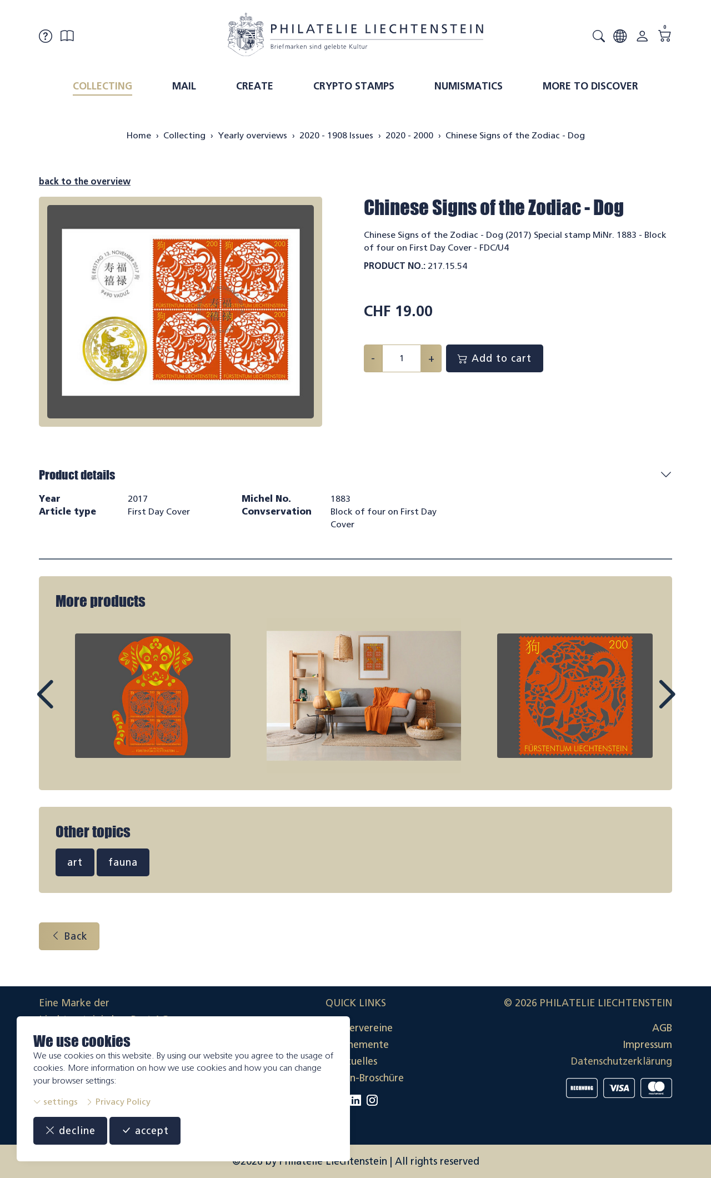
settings (55, 1101)
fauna (123, 862)
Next (641, 704)
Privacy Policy (118, 1101)
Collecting (102, 86)
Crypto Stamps (353, 86)
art (75, 862)
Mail (184, 86)
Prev (70, 704)
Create (254, 86)
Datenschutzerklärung (621, 1061)
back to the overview (85, 181)
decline (70, 1131)
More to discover (590, 86)
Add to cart (495, 358)
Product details (77, 474)
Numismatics (468, 86)
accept (145, 1131)
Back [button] (69, 936)
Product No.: (394, 266)
